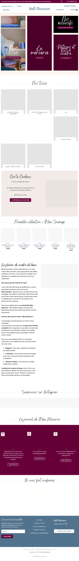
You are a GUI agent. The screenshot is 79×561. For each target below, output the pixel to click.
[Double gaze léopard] (55, 235)
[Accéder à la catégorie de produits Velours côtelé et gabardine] (13, 102)
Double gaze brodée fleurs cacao (71, 246)
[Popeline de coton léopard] (8, 235)
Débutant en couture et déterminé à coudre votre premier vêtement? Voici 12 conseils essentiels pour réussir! (13, 455)
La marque (60, 10)
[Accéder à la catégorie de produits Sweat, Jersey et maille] (13, 156)
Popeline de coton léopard (8, 246)
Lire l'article (13, 464)
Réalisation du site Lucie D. (39, 556)
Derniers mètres (70, 6)
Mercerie (7, 10)
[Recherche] (61, 1)
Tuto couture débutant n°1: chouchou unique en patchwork (66, 454)
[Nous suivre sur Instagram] (66, 524)
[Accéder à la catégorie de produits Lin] (66, 102)
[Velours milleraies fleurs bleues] (24, 235)
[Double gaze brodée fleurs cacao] (71, 235)
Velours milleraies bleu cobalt (39, 246)
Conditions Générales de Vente (46, 549)
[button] (72, 1)
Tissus (20, 6)
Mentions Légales (29, 549)
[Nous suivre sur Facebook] (64, 524)
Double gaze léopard (55, 246)
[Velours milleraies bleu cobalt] (39, 235)
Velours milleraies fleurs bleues (23, 246)
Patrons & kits (7, 6)
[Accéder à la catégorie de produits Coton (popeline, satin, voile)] (39, 102)
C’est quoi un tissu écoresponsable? (39, 452)
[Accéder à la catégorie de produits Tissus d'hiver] (66, 129)
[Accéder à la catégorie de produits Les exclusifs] (39, 156)
